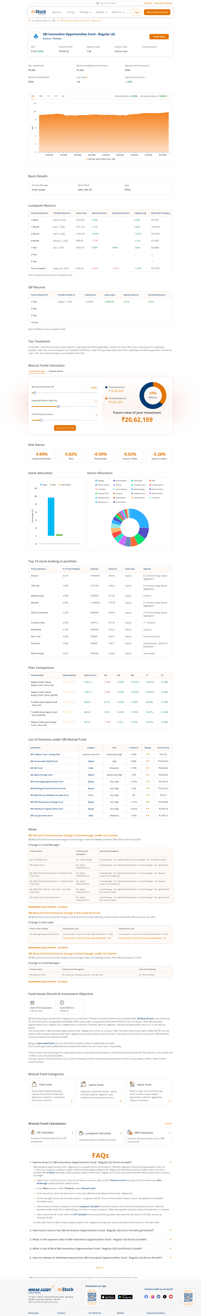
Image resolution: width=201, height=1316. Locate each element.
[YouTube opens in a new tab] (171, 1297)
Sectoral (47, 38)
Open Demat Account (157, 12)
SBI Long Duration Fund (41, 815)
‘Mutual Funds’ (89, 1188)
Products (61, 1313)
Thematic (57, 38)
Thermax (35, 643)
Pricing (70, 12)
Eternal (34, 575)
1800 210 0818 (34, 1302)
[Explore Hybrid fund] (120, 1101)
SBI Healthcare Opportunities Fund (46, 808)
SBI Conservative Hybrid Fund (44, 761)
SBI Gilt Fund (36, 768)
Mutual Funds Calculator (46, 365)
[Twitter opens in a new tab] (165, 1297)
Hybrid (91, 761)
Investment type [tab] (37, 371)
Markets (120, 1313)
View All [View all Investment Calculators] (168, 1123)
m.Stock (50, 1172)
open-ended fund (45, 1043)
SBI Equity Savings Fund (41, 774)
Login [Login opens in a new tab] (136, 12)
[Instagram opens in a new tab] (152, 1297)
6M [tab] (40, 96)
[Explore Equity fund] (169, 1101)
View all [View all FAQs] (100, 1267)
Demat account (117, 1180)
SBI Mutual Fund (145, 1018)
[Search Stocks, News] (119, 3)
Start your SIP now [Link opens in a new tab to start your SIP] (65, 428)
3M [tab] (32, 96)
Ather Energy (37, 653)
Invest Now (159, 36)
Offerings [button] (84, 12)
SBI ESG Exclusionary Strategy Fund (46, 802)
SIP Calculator (80, 1214)
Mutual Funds (41, 20)
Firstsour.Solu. (38, 622)
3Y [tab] (56, 96)
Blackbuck (36, 629)
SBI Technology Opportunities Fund (46, 781)
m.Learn (148, 3)
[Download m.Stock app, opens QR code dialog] (188, 1297)
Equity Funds (144, 1084)
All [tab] (63, 96)
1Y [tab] (48, 96)
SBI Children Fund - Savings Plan (45, 754)
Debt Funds (45, 1084)
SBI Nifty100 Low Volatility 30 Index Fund (49, 795)
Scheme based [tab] (56, 371)
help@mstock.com (50, 1302)
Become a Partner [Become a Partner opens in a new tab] (164, 3)
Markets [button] (100, 12)
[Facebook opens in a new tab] (146, 1297)
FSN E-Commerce (39, 612)
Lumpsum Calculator (89, 1206)
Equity (91, 781)
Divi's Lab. (36, 636)
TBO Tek (35, 585)
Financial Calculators (156, 1313)
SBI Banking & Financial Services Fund (48, 788)
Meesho (35, 602)
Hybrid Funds (96, 1084)
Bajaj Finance (37, 595)
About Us (57, 12)
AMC (54, 20)
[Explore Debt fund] (71, 1101)
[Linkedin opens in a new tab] (158, 1297)
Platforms (116, 12)
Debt (91, 768)
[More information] (87, 77)
